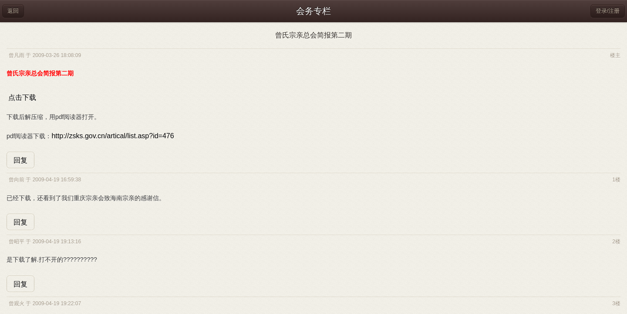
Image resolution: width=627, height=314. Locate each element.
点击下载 (22, 97)
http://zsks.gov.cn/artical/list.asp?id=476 (112, 136)
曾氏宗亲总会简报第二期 (313, 35)
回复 (20, 160)
